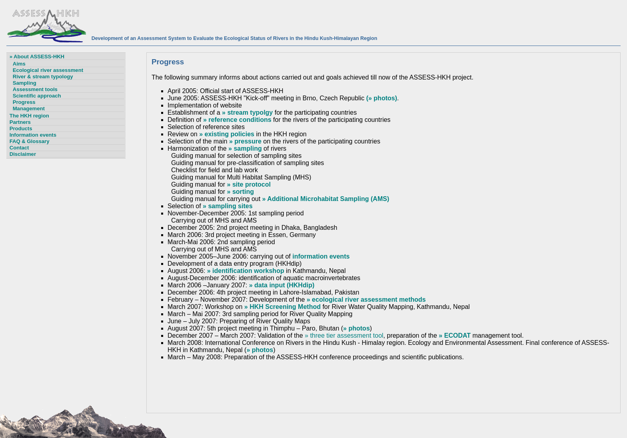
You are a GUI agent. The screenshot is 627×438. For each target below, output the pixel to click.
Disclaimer (23, 154)
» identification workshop (245, 270)
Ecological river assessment (48, 70)
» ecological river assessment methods (366, 299)
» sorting (240, 191)
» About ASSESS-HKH (37, 57)
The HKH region (29, 116)
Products (21, 128)
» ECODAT (455, 335)
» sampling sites (228, 206)
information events (320, 256)
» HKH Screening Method (282, 306)
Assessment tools (35, 89)
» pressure (245, 141)
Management (29, 108)
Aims (19, 64)
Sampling (24, 83)
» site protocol (249, 184)
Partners (20, 122)
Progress (24, 102)
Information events (33, 135)
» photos (356, 328)
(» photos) (381, 98)
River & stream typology (43, 77)
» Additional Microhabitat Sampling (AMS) (325, 198)
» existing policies (226, 134)
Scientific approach (37, 96)
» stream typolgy (247, 112)
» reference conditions (237, 119)
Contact (19, 148)
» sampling (245, 148)
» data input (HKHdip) (282, 285)
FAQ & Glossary (30, 141)
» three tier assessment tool (344, 335)
